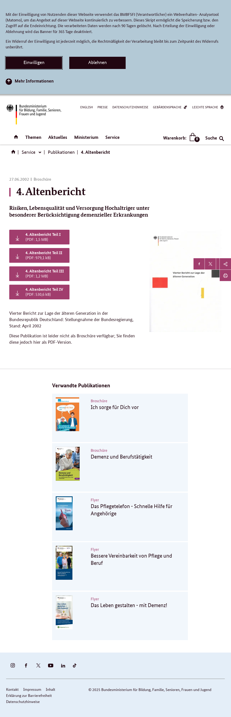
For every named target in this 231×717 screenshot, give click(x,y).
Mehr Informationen (34, 81)
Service (112, 137)
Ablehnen (97, 62)
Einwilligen (33, 62)
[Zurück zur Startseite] (33, 114)
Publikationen (61, 152)
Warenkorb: (180, 138)
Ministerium (86, 137)
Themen (33, 137)
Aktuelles (57, 137)
